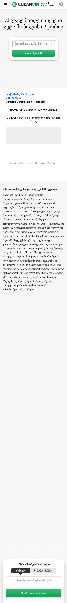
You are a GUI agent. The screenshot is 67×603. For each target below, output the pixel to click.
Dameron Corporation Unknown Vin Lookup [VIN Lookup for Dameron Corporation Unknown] (35, 163)
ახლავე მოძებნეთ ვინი (33, 593)
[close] (6, 4)
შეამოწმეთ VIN (33, 53)
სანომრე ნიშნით (43, 570)
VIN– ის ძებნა (13, 98)
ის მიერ (20, 570)
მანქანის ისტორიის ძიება (20, 94)
